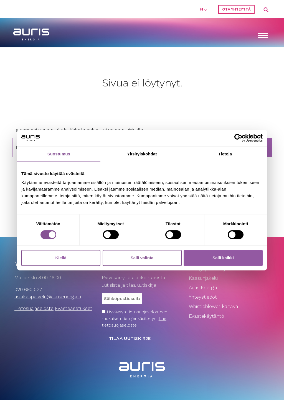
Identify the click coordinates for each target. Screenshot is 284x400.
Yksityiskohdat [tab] (142, 154)
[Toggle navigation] (263, 36)
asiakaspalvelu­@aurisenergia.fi (47, 296)
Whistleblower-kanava (213, 306)
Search (266, 10)
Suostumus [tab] (58, 154)
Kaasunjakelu (203, 278)
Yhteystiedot (203, 297)
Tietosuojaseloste (34, 308)
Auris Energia (203, 287)
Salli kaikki (223, 257)
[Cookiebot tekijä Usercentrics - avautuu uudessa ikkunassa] (238, 138)
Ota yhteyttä (236, 9)
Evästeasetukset (73, 308)
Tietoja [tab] (225, 154)
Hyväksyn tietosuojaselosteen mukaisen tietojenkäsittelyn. (134, 318)
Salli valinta (142, 257)
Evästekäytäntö (207, 316)
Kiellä (60, 257)
